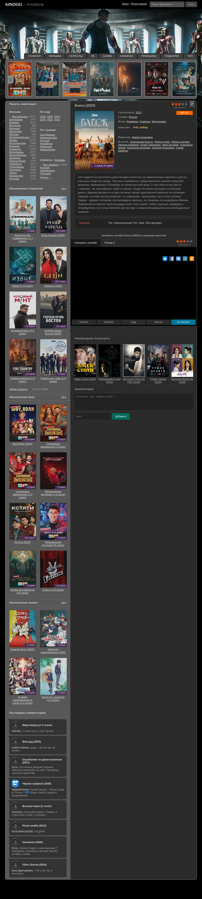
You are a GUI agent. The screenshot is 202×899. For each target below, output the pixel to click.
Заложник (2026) (32, 842)
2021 (57, 119)
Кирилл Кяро (162, 141)
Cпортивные (16, 166)
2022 (50, 119)
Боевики (14, 122)
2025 (50, 116)
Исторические (17, 143)
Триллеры (15, 169)
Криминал (132, 121)
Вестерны (15, 125)
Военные (14, 128)
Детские (14, 134)
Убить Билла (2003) (34, 864)
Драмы (13, 140)
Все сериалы (51, 164)
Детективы (15, 131)
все (64, 188)
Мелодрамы (159, 121)
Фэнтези (14, 178)
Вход (125, 3)
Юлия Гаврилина (150, 144)
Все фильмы (20, 116)
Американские (48, 137)
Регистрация (139, 3)
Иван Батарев (170, 144)
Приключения (17, 160)
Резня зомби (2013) (34, 825)
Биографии (15, 119)
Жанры (46, 177)
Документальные (19, 137)
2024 (57, 116)
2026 (43, 116)
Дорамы (60, 160)
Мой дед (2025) (31, 741)
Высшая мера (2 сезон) (37, 806)
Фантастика (16, 175)
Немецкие (46, 146)
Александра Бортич (141, 141)
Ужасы (13, 172)
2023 (138, 112)
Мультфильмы (17, 155)
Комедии (145, 121)
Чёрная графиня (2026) (36, 783)
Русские (44, 140)
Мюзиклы (14, 158)
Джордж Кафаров (128, 144)
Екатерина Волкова (138, 147)
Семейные (15, 163)
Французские (47, 149)
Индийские (46, 143)
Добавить (121, 416)
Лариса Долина (180, 141)
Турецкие (45, 173)
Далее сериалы (18, 389)
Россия (133, 117)
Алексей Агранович (163, 147)
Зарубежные (47, 134)
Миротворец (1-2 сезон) (37, 725)
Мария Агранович (142, 137)
